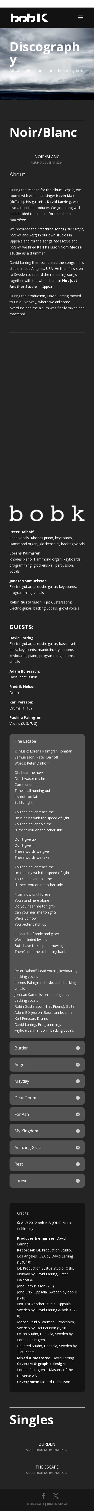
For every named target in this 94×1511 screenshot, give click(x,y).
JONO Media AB (57, 1504)
